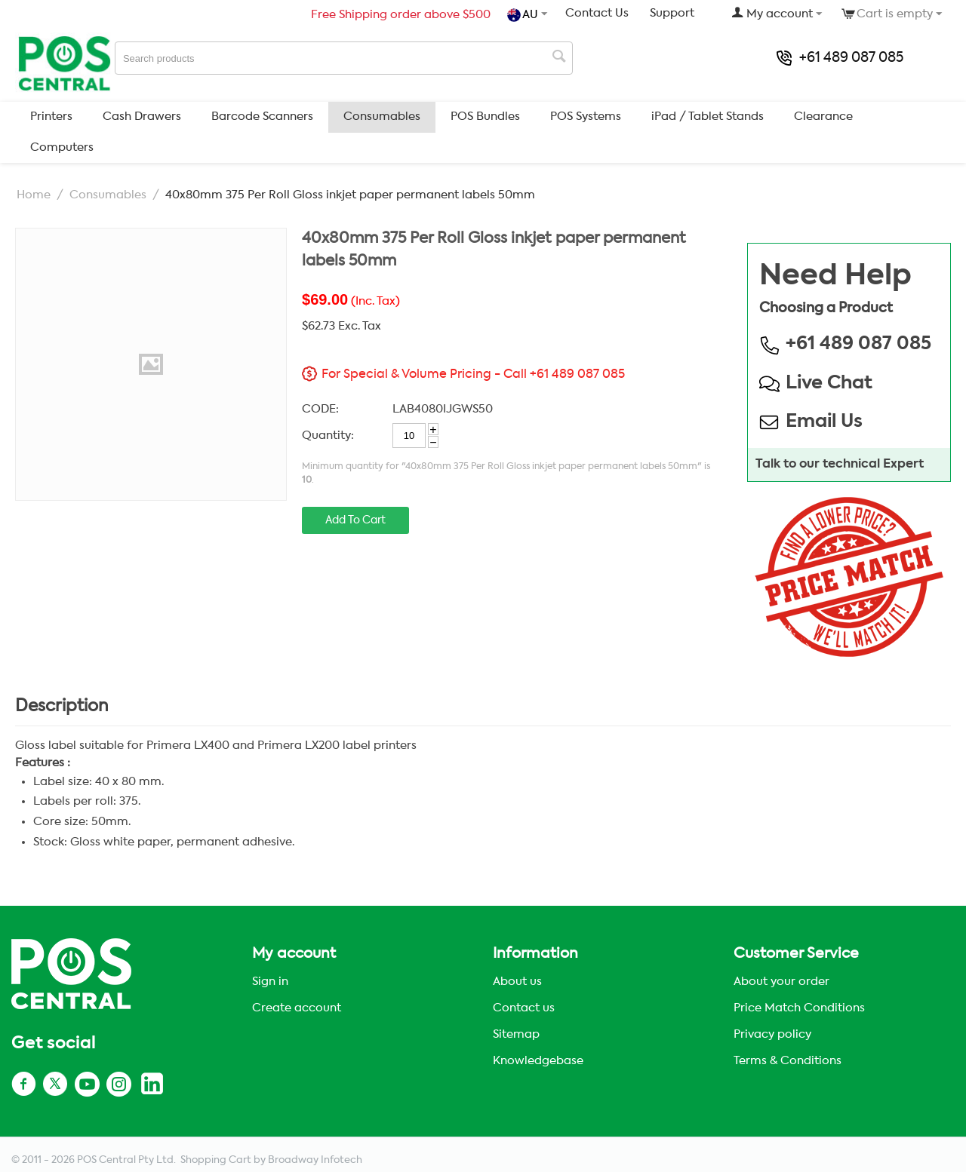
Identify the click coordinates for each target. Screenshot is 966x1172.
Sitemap (516, 1034)
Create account (296, 1008)
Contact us (524, 1008)
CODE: (320, 409)
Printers (51, 116)
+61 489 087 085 (840, 58)
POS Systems (585, 116)
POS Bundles (485, 116)
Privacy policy (772, 1034)
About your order (781, 981)
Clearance (823, 116)
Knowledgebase (538, 1060)
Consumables (381, 116)
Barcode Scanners (262, 116)
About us (517, 981)
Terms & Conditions (787, 1060)
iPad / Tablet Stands (707, 116)
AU (524, 15)
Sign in (270, 981)
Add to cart (355, 520)
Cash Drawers (142, 116)
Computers (62, 147)
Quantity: (328, 435)
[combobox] (344, 58)
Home (34, 195)
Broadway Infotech (315, 1160)
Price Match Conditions (799, 1008)
